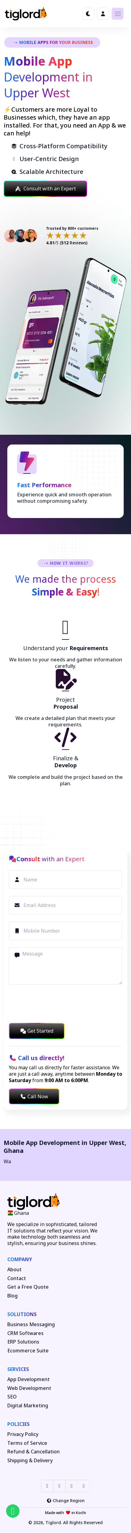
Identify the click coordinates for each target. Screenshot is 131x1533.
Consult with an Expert (45, 188)
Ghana (13, 1150)
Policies (18, 1424)
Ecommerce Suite (28, 1351)
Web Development (29, 1388)
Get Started (36, 1030)
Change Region (65, 1500)
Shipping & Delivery (30, 1460)
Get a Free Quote (28, 1287)
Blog (12, 1296)
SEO (12, 1397)
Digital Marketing (27, 1405)
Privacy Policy (22, 1434)
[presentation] (55, 1004)
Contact (16, 1278)
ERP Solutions (23, 1342)
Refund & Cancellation (33, 1451)
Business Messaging (31, 1324)
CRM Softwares (25, 1333)
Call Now (34, 1096)
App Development (28, 1379)
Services (18, 1369)
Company (19, 1259)
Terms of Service (27, 1443)
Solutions (22, 1314)
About (14, 1269)
